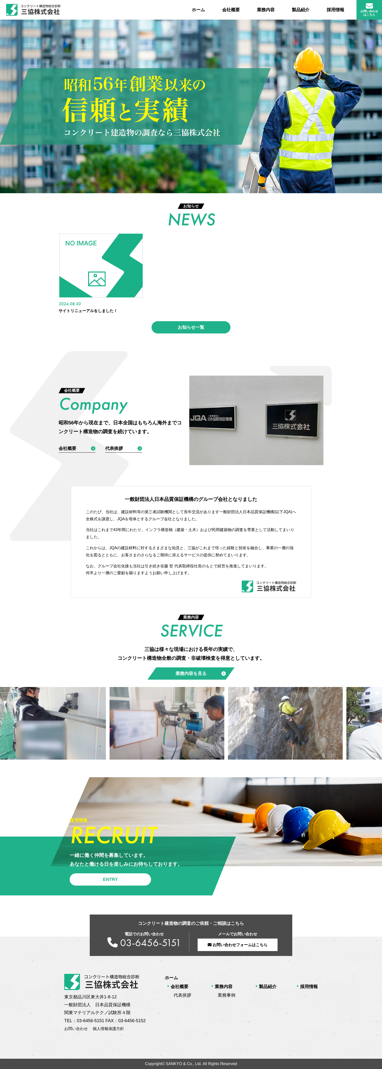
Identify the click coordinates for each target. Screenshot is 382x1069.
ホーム (198, 9)
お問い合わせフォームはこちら (237, 945)
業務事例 (226, 995)
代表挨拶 (123, 448)
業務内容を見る (201, 673)
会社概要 (231, 9)
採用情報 (335, 9)
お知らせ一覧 (191, 327)
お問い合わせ (76, 1029)
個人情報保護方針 (108, 1029)
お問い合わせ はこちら (369, 9)
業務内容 (266, 9)
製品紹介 (300, 9)
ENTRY (110, 879)
